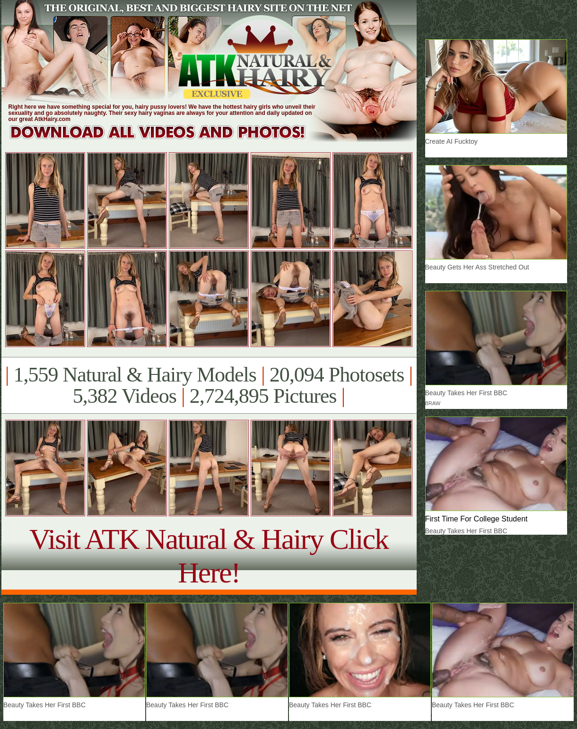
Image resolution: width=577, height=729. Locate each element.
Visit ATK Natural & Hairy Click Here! (208, 556)
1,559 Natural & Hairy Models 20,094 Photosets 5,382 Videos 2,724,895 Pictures (208, 385)
